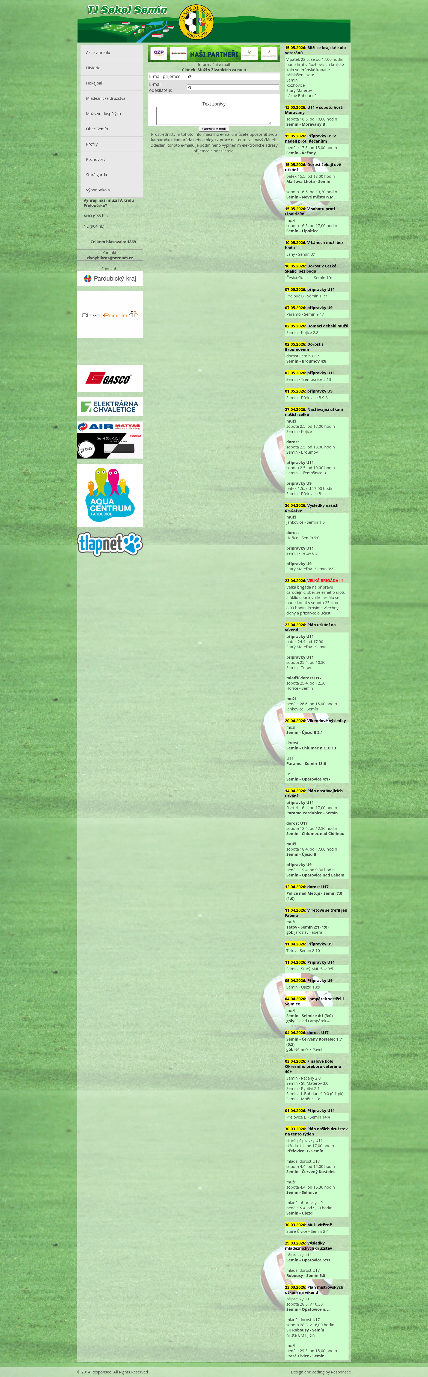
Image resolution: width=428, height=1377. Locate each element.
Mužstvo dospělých (103, 113)
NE (86, 226)
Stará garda (96, 174)
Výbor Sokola (98, 189)
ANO (88, 215)
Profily (92, 144)
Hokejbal (94, 83)
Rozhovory (95, 159)
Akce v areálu (98, 52)
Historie (93, 67)
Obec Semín (97, 128)
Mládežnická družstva (105, 98)
